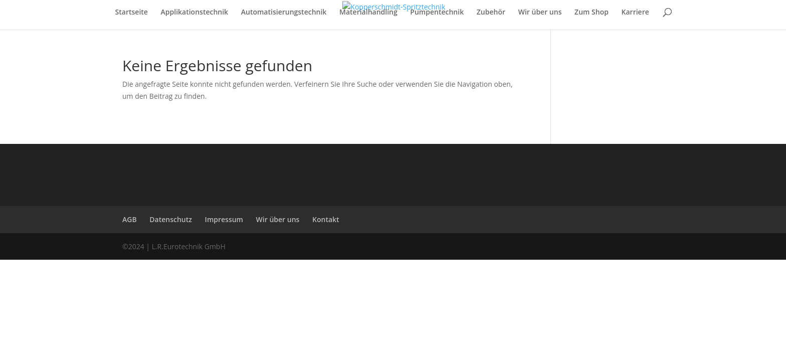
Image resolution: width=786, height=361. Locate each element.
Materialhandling (368, 13)
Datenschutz (170, 219)
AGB (129, 219)
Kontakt (325, 219)
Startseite (131, 13)
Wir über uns (540, 13)
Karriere (635, 13)
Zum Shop (591, 13)
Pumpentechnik (437, 13)
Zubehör (491, 13)
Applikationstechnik (195, 13)
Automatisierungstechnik (284, 13)
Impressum (224, 219)
